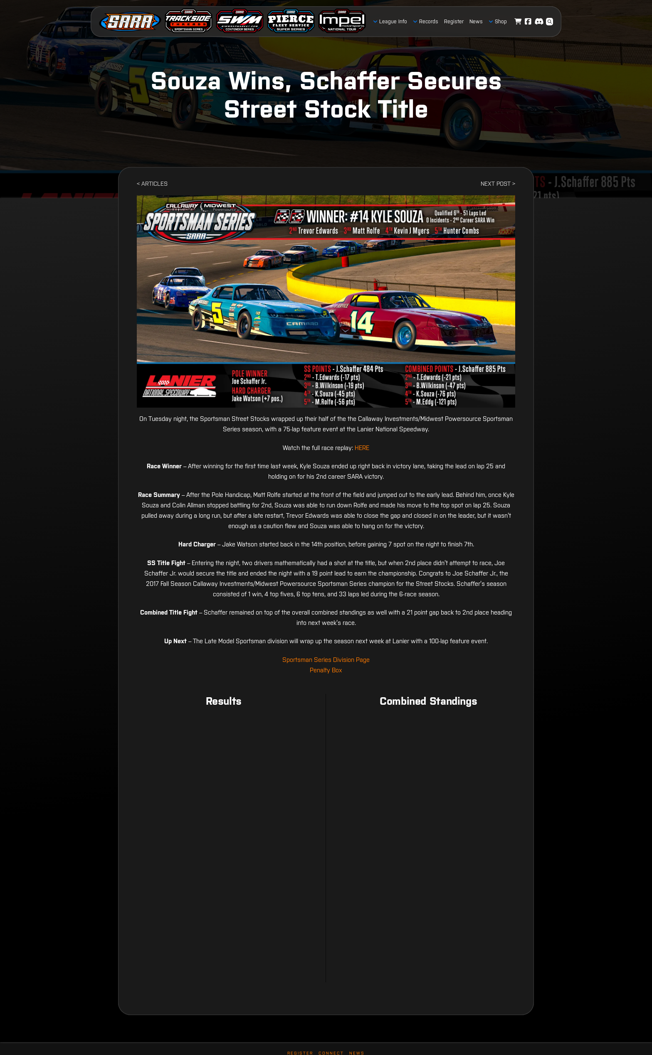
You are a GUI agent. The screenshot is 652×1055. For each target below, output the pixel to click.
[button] (549, 21)
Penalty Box (326, 670)
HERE (362, 447)
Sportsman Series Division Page (326, 659)
